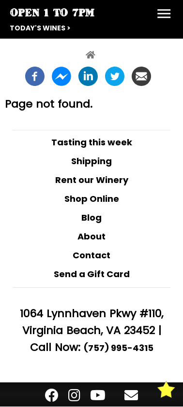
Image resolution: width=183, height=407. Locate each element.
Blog (91, 217)
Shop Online (91, 199)
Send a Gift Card (92, 274)
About (91, 236)
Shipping (91, 161)
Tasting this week (91, 142)
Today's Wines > (40, 28)
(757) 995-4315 (118, 348)
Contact (91, 255)
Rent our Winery (91, 180)
